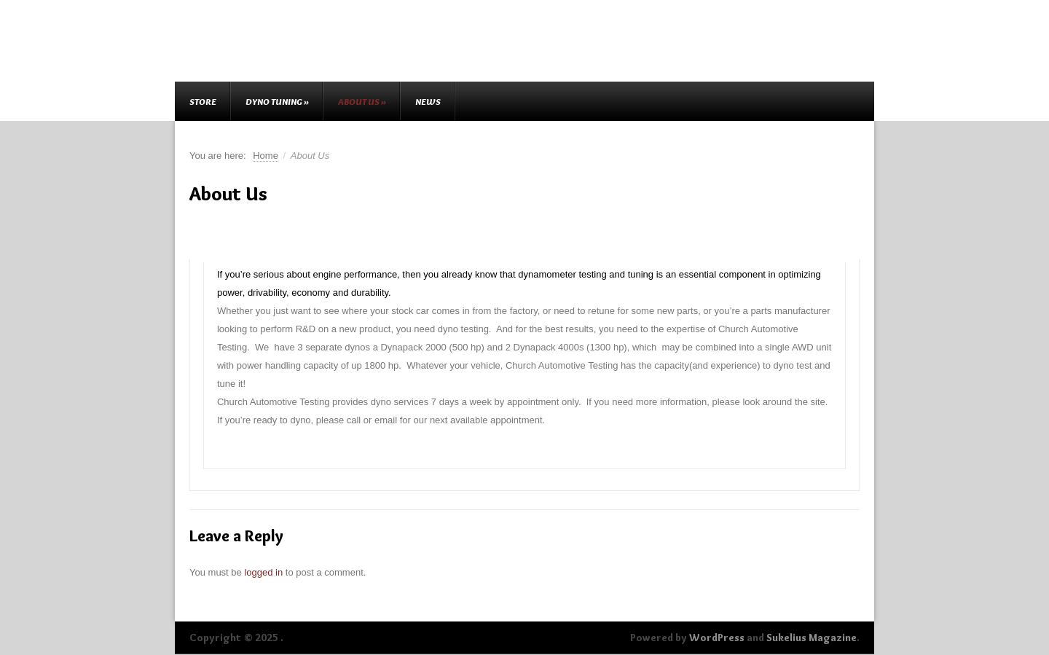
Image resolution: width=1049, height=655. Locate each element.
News (428, 101)
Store (202, 101)
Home (265, 155)
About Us (362, 101)
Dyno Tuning (277, 101)
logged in (263, 572)
